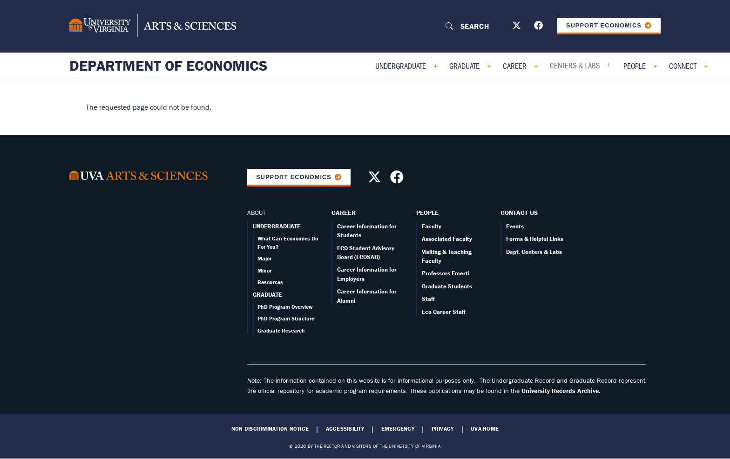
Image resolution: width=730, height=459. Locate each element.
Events (515, 226)
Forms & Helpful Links (534, 239)
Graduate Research (281, 330)
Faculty (431, 226)
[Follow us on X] (517, 27)
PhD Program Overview (285, 306)
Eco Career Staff (444, 312)
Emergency (397, 429)
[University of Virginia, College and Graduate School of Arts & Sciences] (152, 26)
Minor (264, 270)
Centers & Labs (575, 65)
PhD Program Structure (285, 318)
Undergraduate (400, 65)
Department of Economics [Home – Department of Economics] (168, 65)
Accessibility (345, 429)
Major (264, 258)
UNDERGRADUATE (276, 226)
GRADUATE (267, 295)
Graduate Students (447, 286)
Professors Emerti (445, 273)
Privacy (443, 429)
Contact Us (519, 212)
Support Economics (604, 25)
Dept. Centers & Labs (534, 252)
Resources (270, 282)
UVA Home (485, 429)
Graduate (464, 65)
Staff (428, 299)
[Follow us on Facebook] (539, 27)
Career (515, 65)
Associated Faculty (447, 239)
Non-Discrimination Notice (270, 429)
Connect (682, 65)
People (634, 65)
